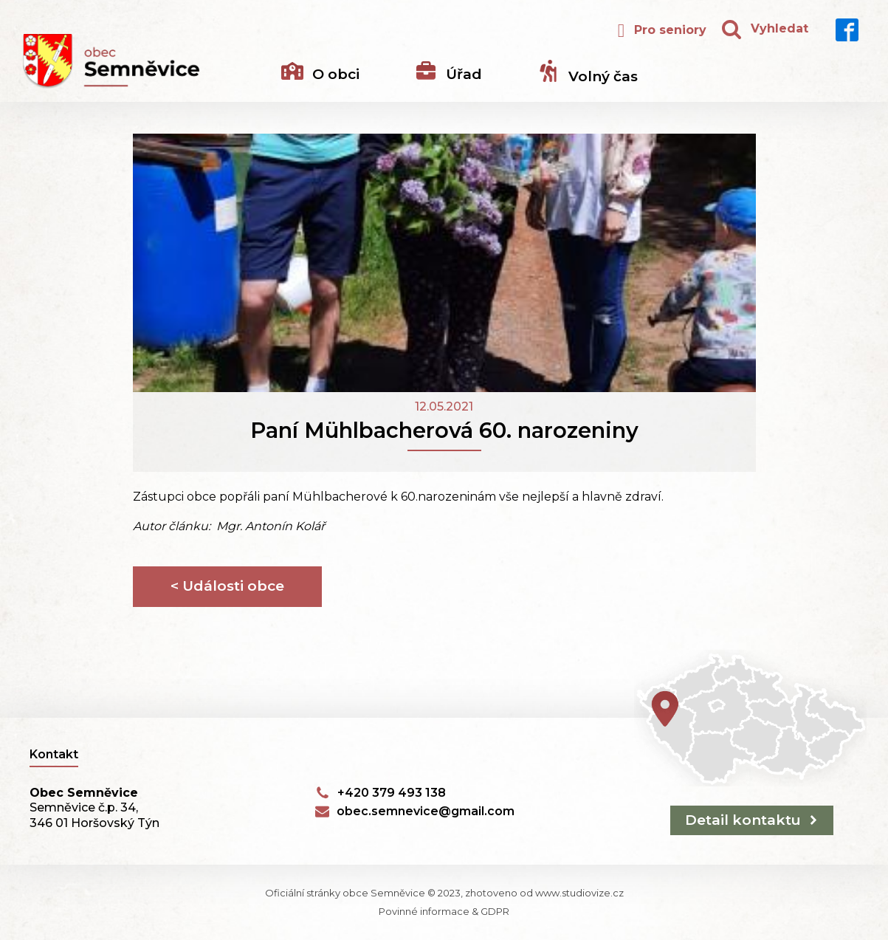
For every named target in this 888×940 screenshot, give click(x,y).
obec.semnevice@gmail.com (425, 811)
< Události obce (227, 585)
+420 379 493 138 (391, 793)
